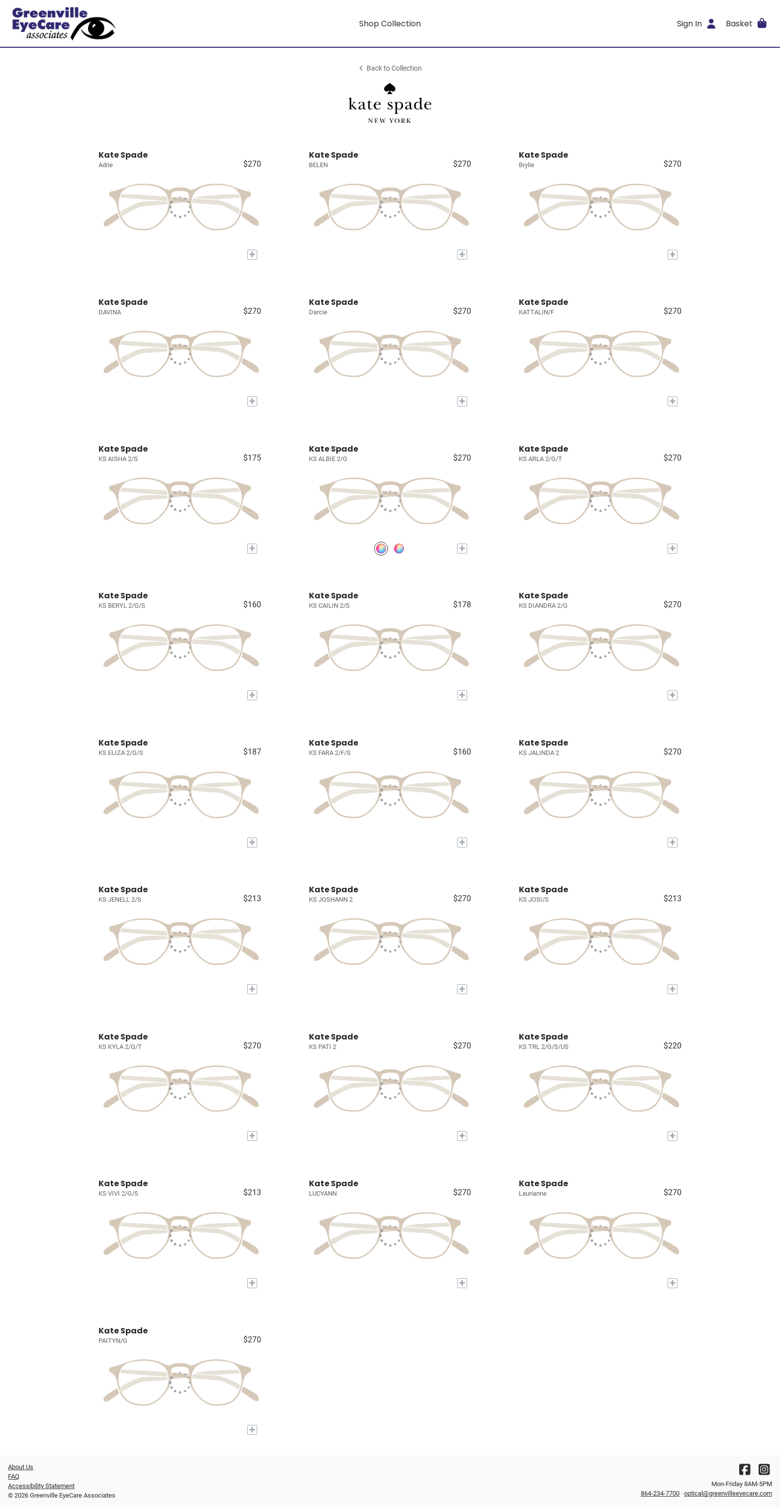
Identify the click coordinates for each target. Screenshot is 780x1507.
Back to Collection (390, 68)
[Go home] (103, 23)
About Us (20, 1467)
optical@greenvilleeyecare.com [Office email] (728, 1493)
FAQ (13, 1476)
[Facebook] (745, 1472)
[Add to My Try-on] (252, 255)
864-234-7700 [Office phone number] (660, 1493)
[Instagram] (764, 1472)
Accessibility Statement (41, 1486)
